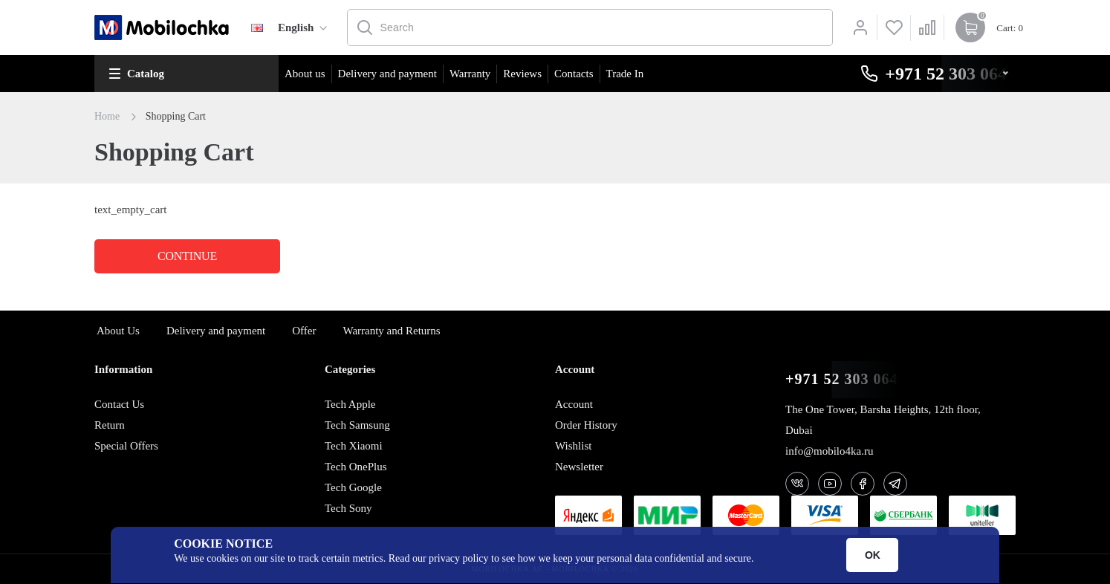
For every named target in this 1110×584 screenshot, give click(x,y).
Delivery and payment (387, 74)
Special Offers (126, 446)
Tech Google (353, 487)
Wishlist (573, 446)
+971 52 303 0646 (845, 379)
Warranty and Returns (391, 331)
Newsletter (579, 467)
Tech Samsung (357, 425)
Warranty (469, 74)
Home (107, 116)
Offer (304, 331)
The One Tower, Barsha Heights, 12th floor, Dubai (883, 419)
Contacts (574, 74)
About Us (118, 331)
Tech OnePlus (356, 467)
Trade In (625, 74)
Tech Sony (348, 508)
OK (872, 555)
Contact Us (119, 404)
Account (574, 404)
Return (109, 425)
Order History (586, 425)
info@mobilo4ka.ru (829, 451)
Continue (187, 256)
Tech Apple (350, 404)
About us (305, 74)
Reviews (522, 74)
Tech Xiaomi (354, 446)
